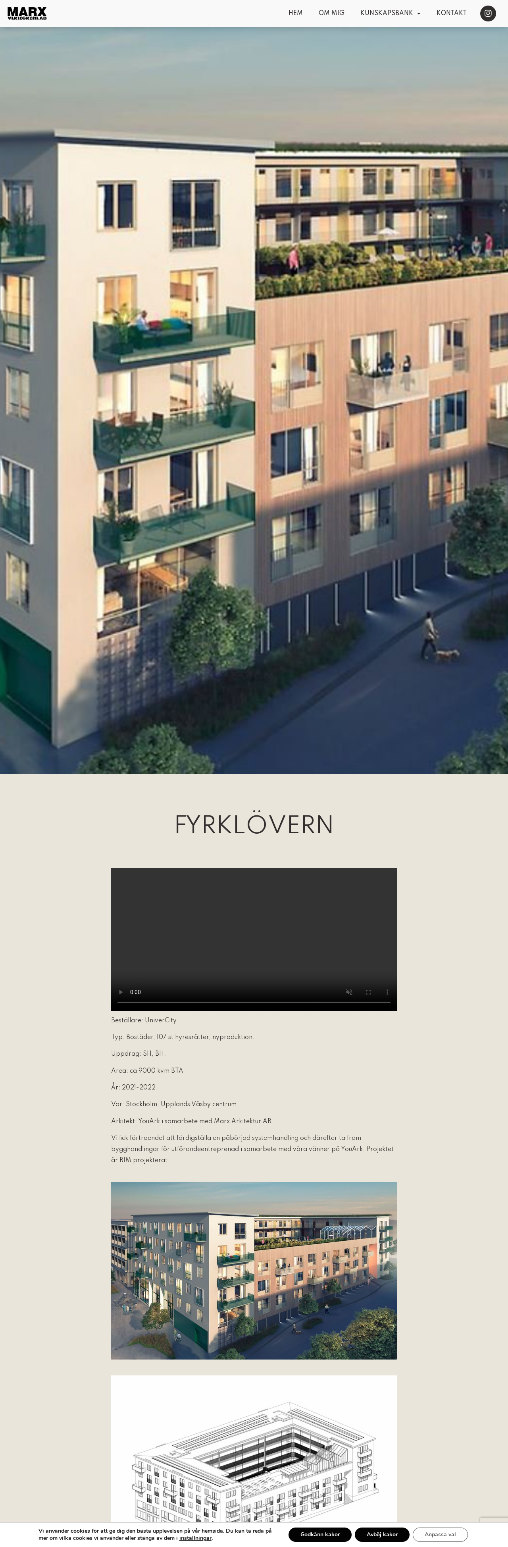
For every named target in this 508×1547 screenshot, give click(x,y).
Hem (296, 13)
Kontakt (452, 13)
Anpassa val (445, 1535)
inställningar (195, 1538)
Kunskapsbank (390, 13)
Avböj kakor (386, 1535)
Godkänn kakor (323, 1535)
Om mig (331, 13)
